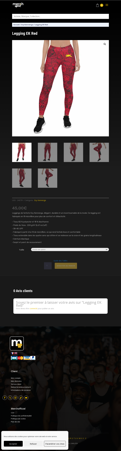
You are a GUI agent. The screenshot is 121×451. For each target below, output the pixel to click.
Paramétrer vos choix (54, 444)
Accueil (16, 25)
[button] (105, 44)
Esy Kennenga (27, 25)
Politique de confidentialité (21, 416)
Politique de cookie (18, 419)
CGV (12, 413)
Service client (16, 384)
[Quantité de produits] (48, 265)
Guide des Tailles (60, 260)
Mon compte (16, 378)
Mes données (16, 381)
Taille (21, 250)
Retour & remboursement (21, 387)
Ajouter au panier (66, 266)
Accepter (13, 444)
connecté (33, 308)
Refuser (33, 444)
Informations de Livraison (21, 390)
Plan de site (15, 422)
